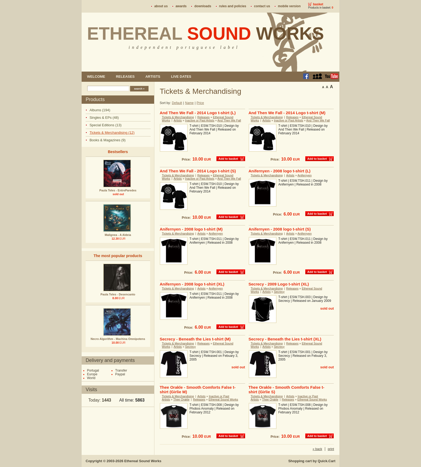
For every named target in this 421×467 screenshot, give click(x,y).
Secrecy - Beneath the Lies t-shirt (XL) (285, 339)
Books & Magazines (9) (107, 140)
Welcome (96, 77)
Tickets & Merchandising (178, 117)
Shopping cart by (311, 461)
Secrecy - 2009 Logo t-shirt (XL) (279, 284)
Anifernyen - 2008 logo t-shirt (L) (280, 171)
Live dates (181, 77)
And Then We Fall (229, 120)
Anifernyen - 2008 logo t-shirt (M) (191, 229)
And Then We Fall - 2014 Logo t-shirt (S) (198, 171)
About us (161, 6)
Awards (181, 6)
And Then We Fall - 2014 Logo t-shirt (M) (287, 112)
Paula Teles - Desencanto (117, 294)
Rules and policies (232, 6)
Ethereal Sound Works (223, 399)
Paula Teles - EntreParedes (117, 190)
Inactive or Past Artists (199, 120)
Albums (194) (99, 110)
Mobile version (289, 6)
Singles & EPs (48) (104, 118)
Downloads (202, 6)
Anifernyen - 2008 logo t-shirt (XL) (192, 284)
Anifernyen (304, 175)
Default (177, 103)
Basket (318, 4)
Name (189, 103)
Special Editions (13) (105, 125)
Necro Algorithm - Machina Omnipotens (118, 338)
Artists (152, 77)
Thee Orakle (181, 399)
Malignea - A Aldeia (118, 234)
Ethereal (205, 33)
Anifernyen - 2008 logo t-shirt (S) (280, 229)
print (331, 449)
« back (317, 449)
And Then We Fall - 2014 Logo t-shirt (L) (198, 112)
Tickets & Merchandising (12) (112, 133)
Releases (125, 77)
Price (200, 103)
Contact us (262, 6)
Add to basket (228, 158)
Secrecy (279, 291)
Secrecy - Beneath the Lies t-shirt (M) (195, 339)
